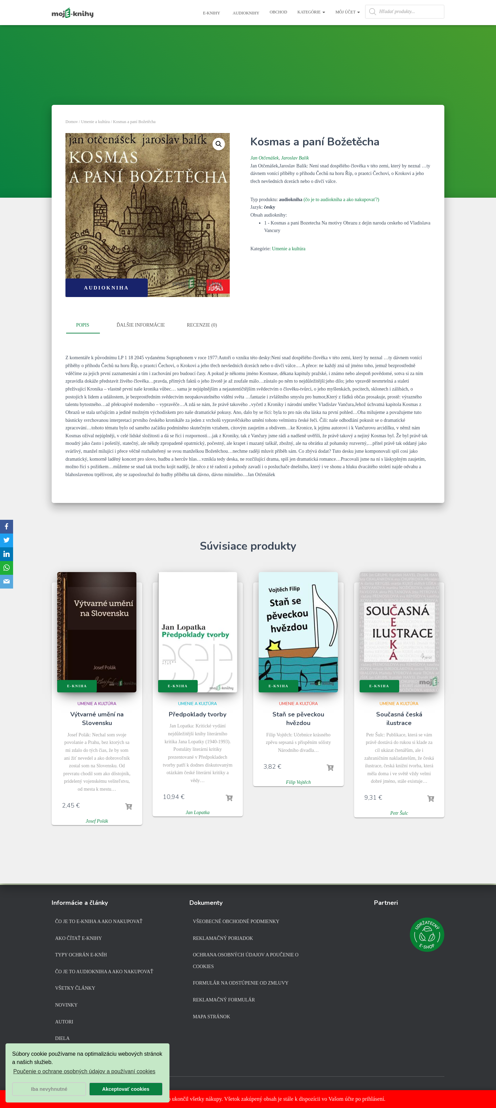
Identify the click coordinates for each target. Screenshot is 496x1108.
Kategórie (311, 12)
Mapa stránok (211, 1016)
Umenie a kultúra (95, 121)
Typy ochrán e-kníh (81, 954)
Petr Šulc (399, 813)
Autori (64, 1021)
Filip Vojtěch (298, 782)
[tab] (87, 325)
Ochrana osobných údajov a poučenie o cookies (246, 960)
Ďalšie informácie (141, 325)
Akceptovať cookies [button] (125, 1089)
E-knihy (211, 13)
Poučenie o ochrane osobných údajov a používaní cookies (84, 1071)
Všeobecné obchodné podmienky (236, 921)
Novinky (66, 1005)
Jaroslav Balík (295, 158)
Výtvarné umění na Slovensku (97, 718)
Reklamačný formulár (224, 999)
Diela (62, 1038)
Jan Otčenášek (264, 158)
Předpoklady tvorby (197, 714)
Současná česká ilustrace (399, 718)
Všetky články (75, 988)
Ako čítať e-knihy (78, 938)
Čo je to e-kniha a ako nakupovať (99, 921)
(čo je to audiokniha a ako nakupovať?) (341, 199)
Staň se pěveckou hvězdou (298, 718)
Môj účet (347, 12)
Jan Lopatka (198, 812)
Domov (71, 121)
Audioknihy (245, 13)
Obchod (278, 12)
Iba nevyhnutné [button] (49, 1089)
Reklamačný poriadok (223, 938)
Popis (82, 325)
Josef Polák (97, 821)
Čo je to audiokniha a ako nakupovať (104, 971)
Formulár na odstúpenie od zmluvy (241, 983)
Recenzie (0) (202, 325)
